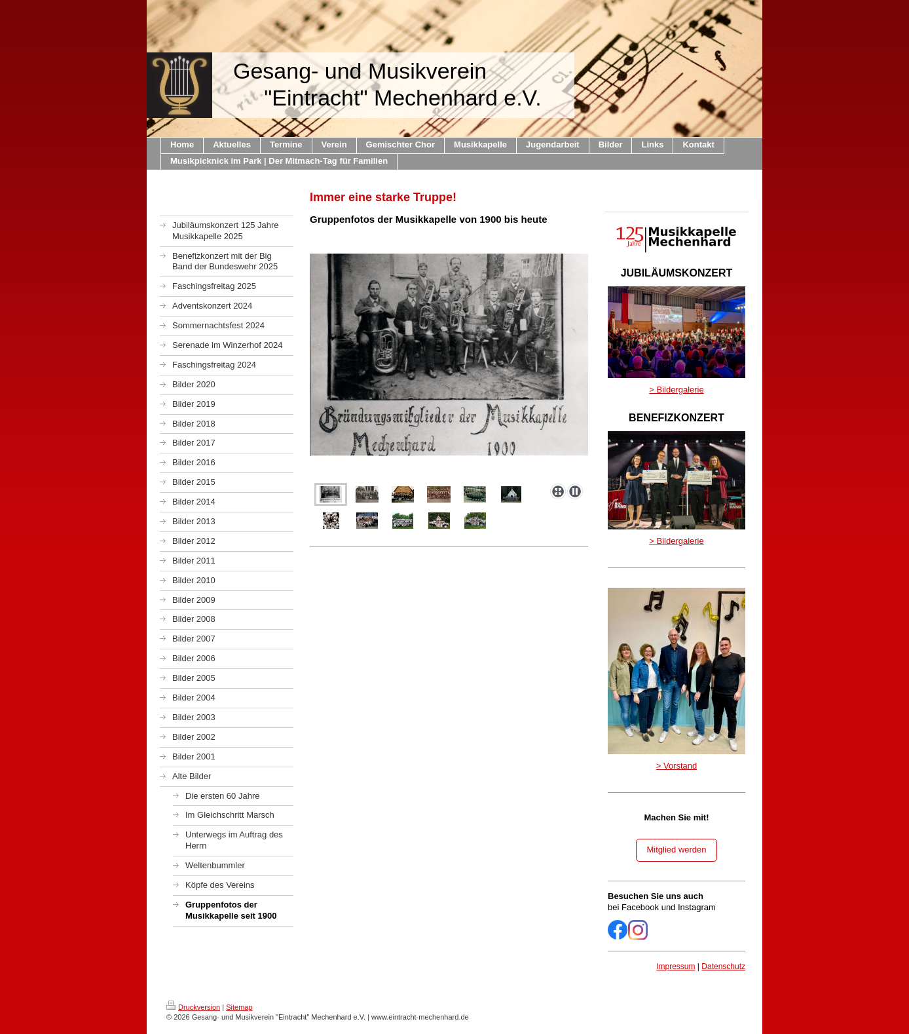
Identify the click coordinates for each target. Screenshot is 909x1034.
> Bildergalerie (676, 389)
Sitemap (239, 1007)
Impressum (675, 966)
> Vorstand (676, 766)
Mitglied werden (676, 849)
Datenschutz (723, 966)
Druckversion (193, 1007)
